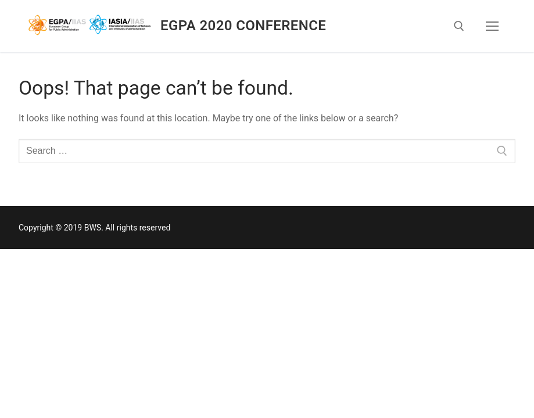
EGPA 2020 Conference (243, 25)
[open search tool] (459, 26)
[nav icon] (492, 26)
